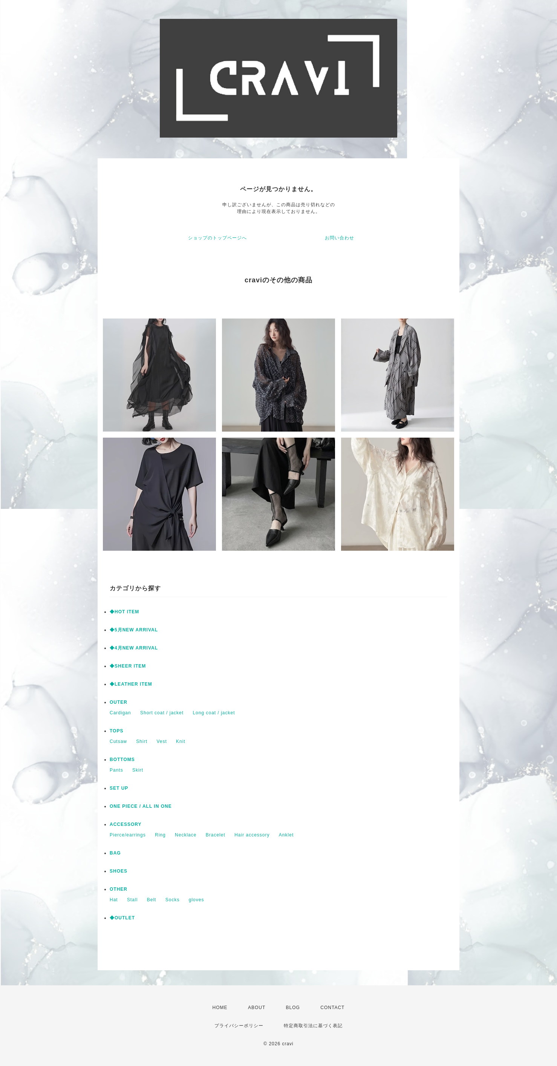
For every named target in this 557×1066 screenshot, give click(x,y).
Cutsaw (118, 741)
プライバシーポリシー (238, 1025)
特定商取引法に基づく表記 (313, 1025)
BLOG (293, 1007)
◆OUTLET (122, 917)
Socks (172, 899)
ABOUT (256, 1007)
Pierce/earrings (128, 835)
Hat (114, 899)
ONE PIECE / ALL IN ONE (141, 806)
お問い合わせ (339, 237)
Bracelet (215, 835)
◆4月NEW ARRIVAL (134, 648)
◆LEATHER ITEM (131, 684)
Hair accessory (251, 835)
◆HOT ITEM (124, 611)
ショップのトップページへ (217, 237)
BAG (115, 853)
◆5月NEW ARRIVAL (134, 630)
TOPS (116, 731)
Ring (160, 835)
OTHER (118, 889)
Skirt (137, 770)
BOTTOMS (122, 759)
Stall (132, 899)
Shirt (141, 741)
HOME (220, 1007)
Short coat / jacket (162, 712)
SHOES (118, 871)
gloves (196, 899)
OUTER (118, 702)
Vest (161, 741)
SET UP (119, 788)
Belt (151, 899)
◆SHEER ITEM (128, 666)
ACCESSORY (126, 824)
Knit (180, 741)
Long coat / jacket (214, 712)
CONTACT (332, 1007)
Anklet (286, 835)
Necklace (185, 835)
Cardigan (120, 712)
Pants (116, 770)
